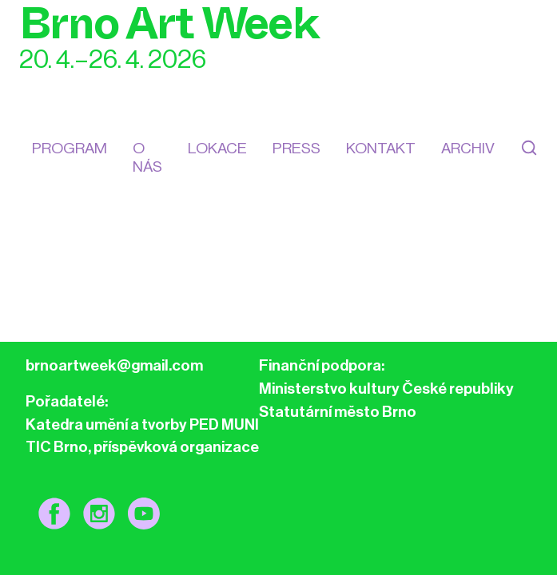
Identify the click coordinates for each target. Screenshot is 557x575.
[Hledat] (529, 157)
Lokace (217, 148)
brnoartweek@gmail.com (114, 365)
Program (69, 148)
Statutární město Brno (337, 411)
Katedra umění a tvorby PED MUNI (142, 424)
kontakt (381, 148)
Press (296, 148)
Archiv (468, 148)
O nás (147, 157)
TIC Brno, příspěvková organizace (142, 446)
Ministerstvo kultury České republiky (386, 388)
